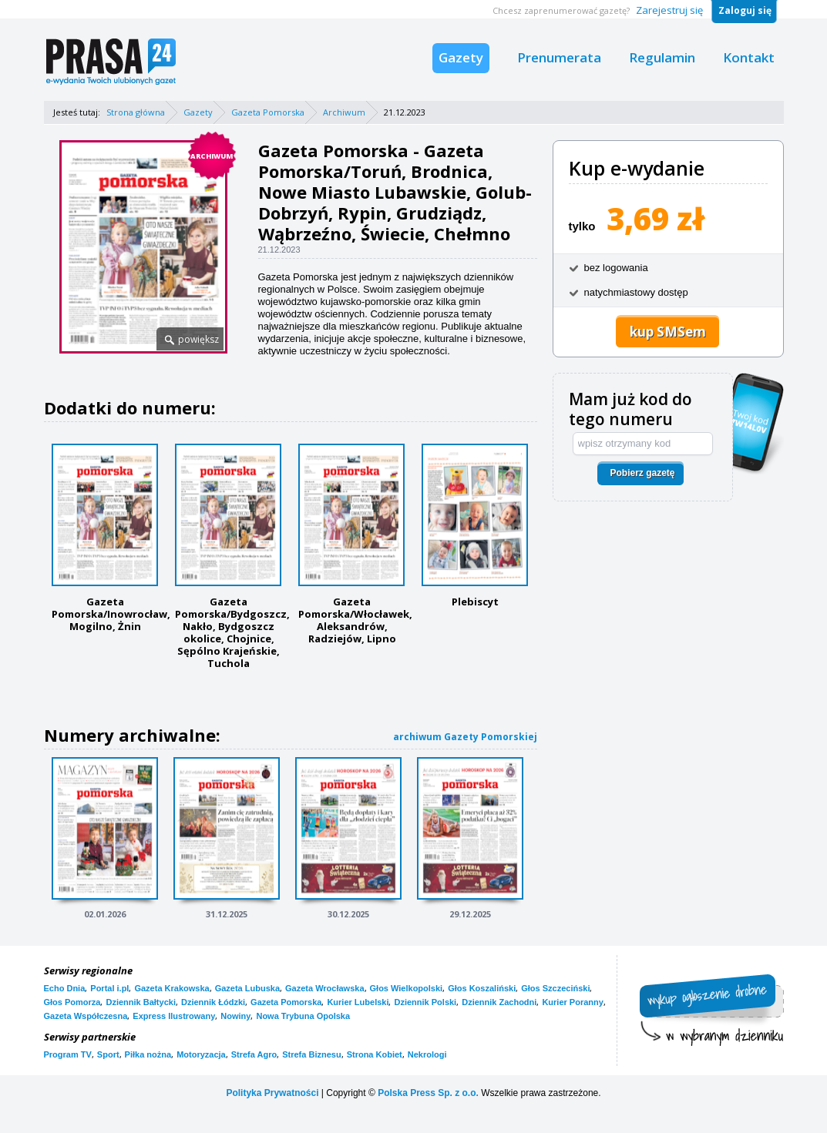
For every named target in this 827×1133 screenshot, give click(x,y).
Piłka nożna (148, 1054)
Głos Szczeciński (555, 988)
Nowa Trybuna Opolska (303, 1016)
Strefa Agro (254, 1054)
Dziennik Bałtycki (140, 1002)
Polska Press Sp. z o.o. (428, 1093)
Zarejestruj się (669, 10)
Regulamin (662, 57)
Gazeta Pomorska (267, 112)
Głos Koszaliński (482, 988)
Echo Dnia (65, 988)
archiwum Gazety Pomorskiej (465, 736)
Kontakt (749, 57)
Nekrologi (427, 1054)
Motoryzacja (201, 1054)
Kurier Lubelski (357, 1002)
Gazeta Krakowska (171, 988)
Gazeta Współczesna (86, 1016)
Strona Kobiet (374, 1054)
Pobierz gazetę (642, 473)
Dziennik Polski (425, 1002)
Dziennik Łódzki (213, 1002)
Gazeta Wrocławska (325, 988)
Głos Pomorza (72, 1002)
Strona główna (135, 112)
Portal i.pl (109, 988)
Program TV (68, 1054)
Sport (108, 1054)
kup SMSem (668, 331)
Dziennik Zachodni (499, 1002)
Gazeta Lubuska (247, 988)
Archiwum (344, 112)
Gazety (461, 57)
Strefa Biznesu (311, 1054)
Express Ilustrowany (174, 1016)
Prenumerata (559, 57)
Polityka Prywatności (272, 1093)
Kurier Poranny (572, 1002)
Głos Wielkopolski (406, 988)
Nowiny (235, 1016)
